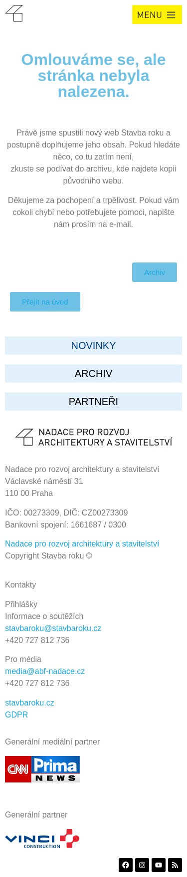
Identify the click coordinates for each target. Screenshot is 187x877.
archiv (94, 373)
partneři (93, 401)
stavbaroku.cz (29, 702)
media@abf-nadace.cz (45, 671)
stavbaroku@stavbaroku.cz (53, 628)
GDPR (16, 714)
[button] (157, 14)
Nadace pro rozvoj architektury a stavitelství (82, 544)
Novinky (93, 345)
